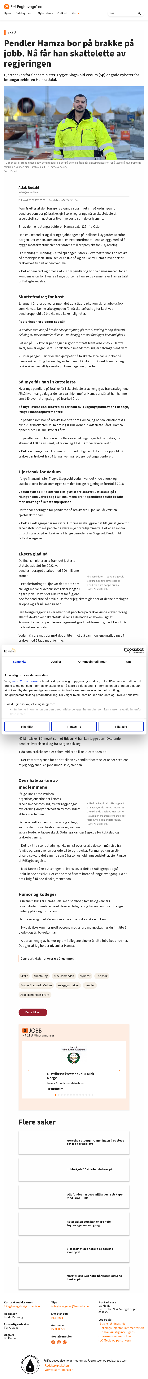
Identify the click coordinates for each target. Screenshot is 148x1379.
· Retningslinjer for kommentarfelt (121, 1328)
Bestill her (58, 1329)
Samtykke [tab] (19, 661)
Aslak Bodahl (29, 187)
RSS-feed (57, 1318)
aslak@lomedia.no (29, 192)
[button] (119, 1070)
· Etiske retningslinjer (112, 1324)
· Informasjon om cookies (114, 1336)
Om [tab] (128, 661)
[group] (74, 1069)
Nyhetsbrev (45, 13)
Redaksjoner (24, 13)
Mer (76, 13)
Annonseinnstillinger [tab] (92, 661)
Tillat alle (121, 726)
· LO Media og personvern (114, 1340)
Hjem (7, 13)
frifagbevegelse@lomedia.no (22, 1306)
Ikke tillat (27, 726)
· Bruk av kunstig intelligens (116, 1332)
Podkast (62, 13)
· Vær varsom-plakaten (58, 1370)
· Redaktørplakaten (56, 1366)
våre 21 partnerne (25, 681)
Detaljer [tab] (55, 661)
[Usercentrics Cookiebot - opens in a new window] (127, 650)
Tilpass (74, 726)
